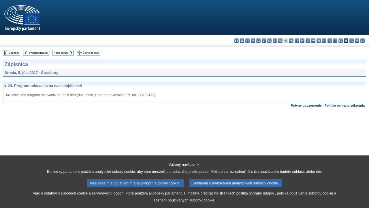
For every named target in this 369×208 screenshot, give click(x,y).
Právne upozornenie (306, 105)
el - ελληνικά (269, 40)
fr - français (280, 40)
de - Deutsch (258, 40)
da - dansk (253, 40)
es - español (242, 40)
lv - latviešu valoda (302, 40)
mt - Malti (319, 40)
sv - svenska (362, 40)
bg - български (236, 40)
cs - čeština (247, 40)
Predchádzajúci (38, 52)
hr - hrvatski (291, 40)
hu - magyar (313, 40)
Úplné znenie (91, 52)
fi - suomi (357, 40)
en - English (275, 40)
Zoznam (14, 52)
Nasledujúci (61, 52)
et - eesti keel (264, 40)
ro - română (340, 40)
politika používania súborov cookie (305, 197)
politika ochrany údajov (255, 197)
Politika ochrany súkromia (345, 105)
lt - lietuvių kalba (308, 40)
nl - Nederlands (324, 40)
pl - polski (329, 40)
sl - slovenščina (351, 40)
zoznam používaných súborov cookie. (184, 204)
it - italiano (297, 40)
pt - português (335, 40)
